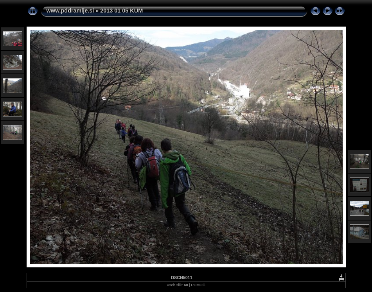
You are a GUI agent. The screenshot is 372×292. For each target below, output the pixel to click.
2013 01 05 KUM (121, 10)
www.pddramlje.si (70, 10)
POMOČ (198, 285)
